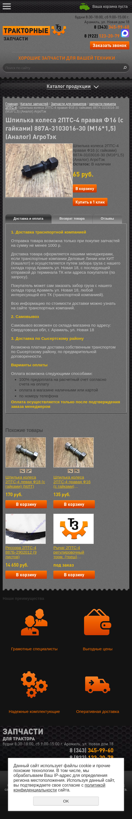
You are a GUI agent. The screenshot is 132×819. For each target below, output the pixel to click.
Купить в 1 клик (90, 202)
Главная (11, 104)
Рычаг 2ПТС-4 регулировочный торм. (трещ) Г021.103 (68, 552)
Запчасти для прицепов (68, 104)
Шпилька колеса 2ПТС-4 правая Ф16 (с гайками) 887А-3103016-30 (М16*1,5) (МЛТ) (72, 482)
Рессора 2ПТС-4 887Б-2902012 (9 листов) (21, 552)
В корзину (84, 188)
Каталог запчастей (34, 104)
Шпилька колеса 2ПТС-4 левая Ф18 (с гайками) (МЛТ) (25, 482)
